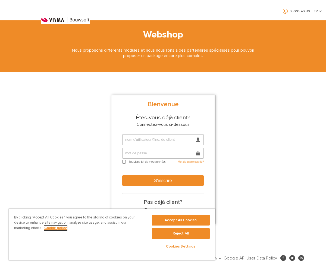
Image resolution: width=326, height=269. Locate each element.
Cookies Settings (180, 246)
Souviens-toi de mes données (146, 162)
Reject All (181, 233)
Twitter (293, 258)
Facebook (284, 258)
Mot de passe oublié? (191, 162)
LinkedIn (302, 258)
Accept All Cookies (181, 220)
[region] (112, 234)
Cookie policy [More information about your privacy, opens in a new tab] (55, 228)
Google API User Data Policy (250, 258)
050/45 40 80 (300, 11)
